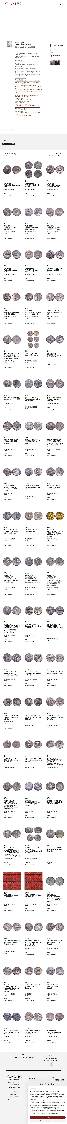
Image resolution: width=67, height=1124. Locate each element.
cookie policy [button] (33, 1099)
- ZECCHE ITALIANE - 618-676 (23, 99)
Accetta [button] (47, 1117)
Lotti (12, 130)
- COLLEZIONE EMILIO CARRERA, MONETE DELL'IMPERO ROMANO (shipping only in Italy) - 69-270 (28, 87)
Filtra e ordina (8, 143)
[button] (58, 154)
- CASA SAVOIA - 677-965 (22, 101)
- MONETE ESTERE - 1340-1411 (23, 115)
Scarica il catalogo (52, 53)
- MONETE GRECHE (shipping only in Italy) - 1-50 (27, 81)
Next (59, 155)
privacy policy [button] (55, 1093)
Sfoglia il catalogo (55, 55)
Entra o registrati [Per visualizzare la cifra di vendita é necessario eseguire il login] (8, 195)
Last (63, 155)
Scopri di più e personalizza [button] (47, 1120)
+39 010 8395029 (11, 1082)
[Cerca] (33, 140)
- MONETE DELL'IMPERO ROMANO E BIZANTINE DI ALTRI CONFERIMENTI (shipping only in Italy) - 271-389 (28, 91)
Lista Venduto (54, 49)
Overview (5, 130)
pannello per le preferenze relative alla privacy (48, 1113)
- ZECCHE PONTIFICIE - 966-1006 (24, 104)
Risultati (52, 50)
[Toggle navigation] (60, 4)
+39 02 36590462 (9, 1098)
